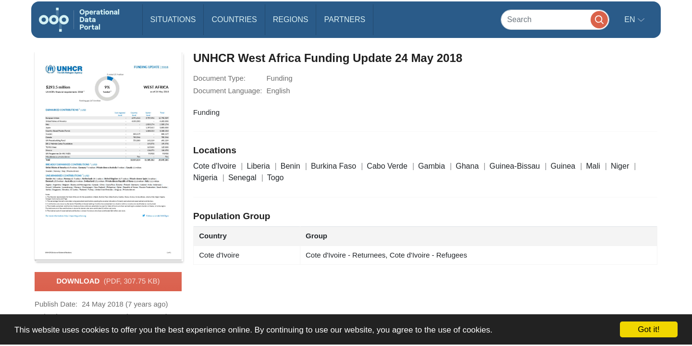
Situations (173, 19)
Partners (344, 19)
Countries (234, 19)
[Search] (555, 19)
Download (108, 281)
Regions (291, 19)
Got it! (648, 329)
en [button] (630, 19)
